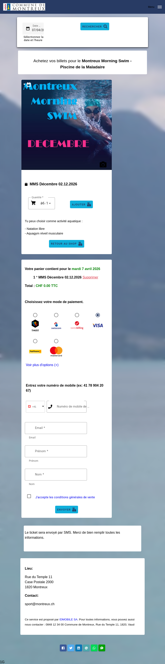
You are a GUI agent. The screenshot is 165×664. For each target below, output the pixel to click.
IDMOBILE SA (68, 619)
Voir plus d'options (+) (42, 365)
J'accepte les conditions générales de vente (65, 497)
